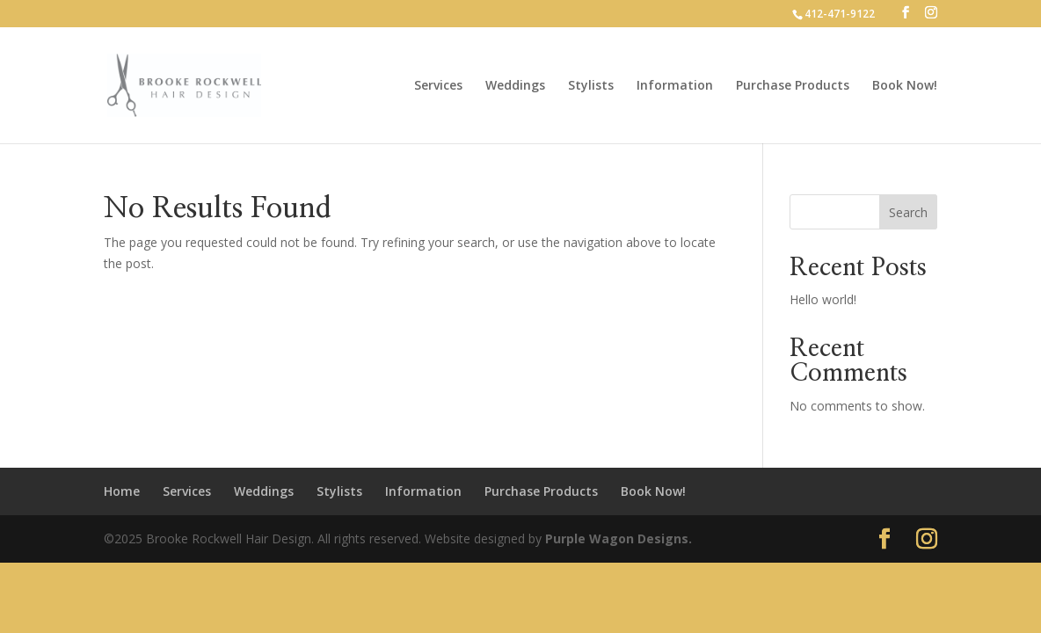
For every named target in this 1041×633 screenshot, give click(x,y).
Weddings (515, 86)
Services (438, 86)
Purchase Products (792, 86)
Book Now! (904, 86)
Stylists (591, 86)
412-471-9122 (839, 13)
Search (908, 212)
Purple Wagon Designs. (618, 538)
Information (675, 86)
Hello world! (823, 299)
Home (122, 491)
